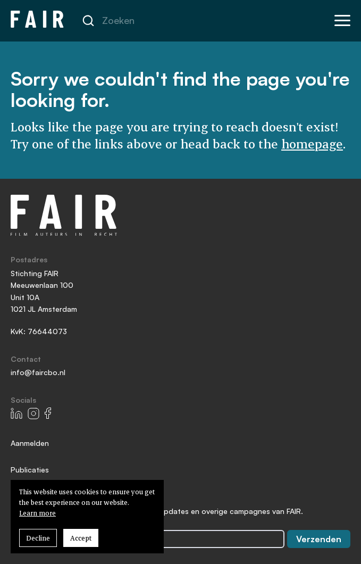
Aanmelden (30, 442)
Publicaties (30, 469)
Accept (80, 538)
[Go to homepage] (37, 20)
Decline (38, 538)
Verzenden (318, 539)
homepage (312, 144)
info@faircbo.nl (38, 372)
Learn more (37, 513)
